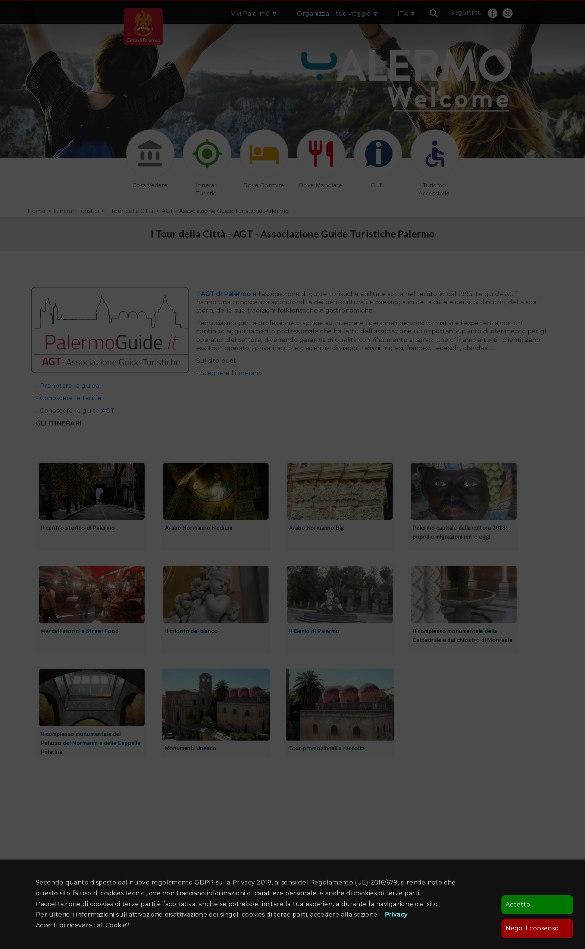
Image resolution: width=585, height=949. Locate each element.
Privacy (396, 914)
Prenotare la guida (69, 385)
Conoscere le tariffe (70, 398)
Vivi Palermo (250, 13)
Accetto (518, 904)
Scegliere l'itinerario (231, 373)
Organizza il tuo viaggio (333, 13)
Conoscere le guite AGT (76, 410)
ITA (403, 13)
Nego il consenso (532, 928)
